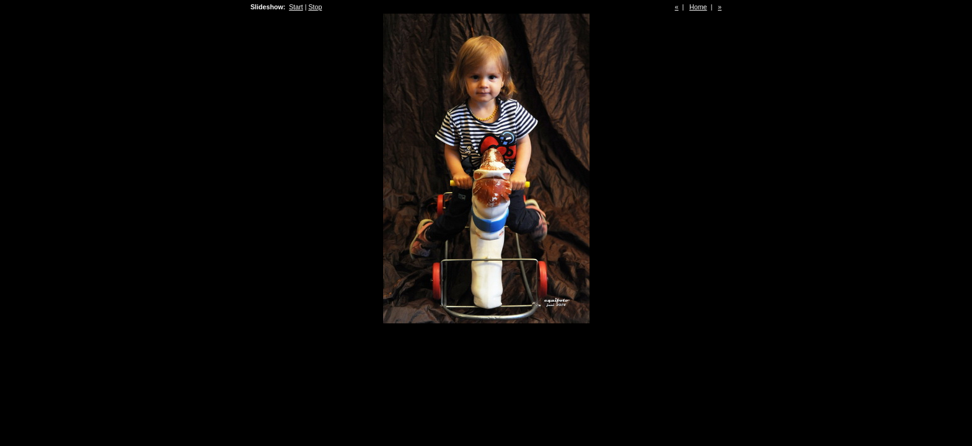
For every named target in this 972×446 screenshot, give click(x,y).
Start (296, 7)
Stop (315, 7)
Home (698, 7)
